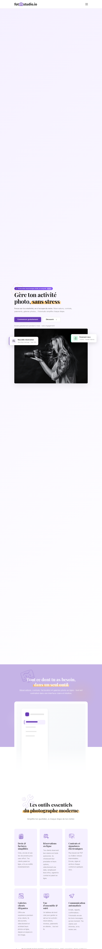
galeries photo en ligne (63, 692)
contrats (36, 692)
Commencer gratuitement (27, 319)
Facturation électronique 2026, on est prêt (34, 289)
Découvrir (51, 319)
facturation (46, 692)
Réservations (25, 692)
